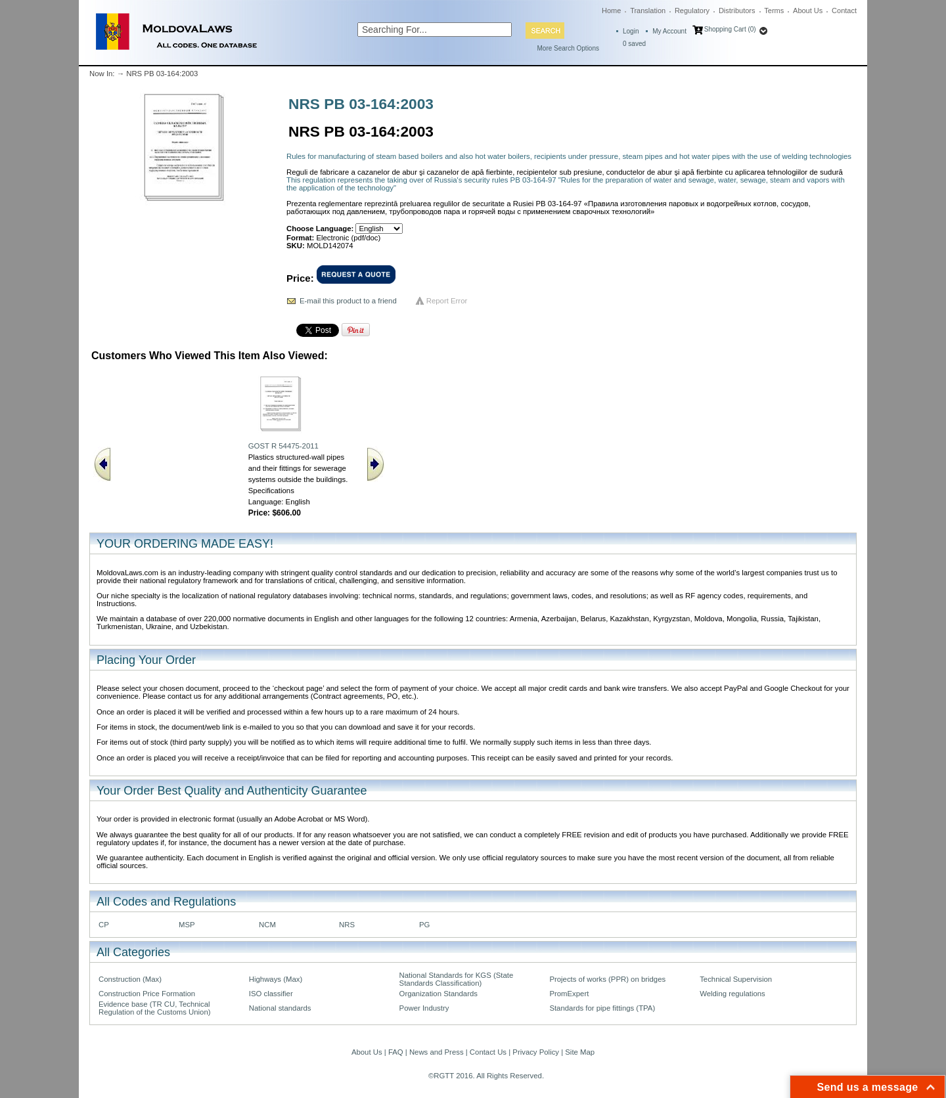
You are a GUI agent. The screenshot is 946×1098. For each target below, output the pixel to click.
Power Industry (424, 1008)
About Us (807, 10)
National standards (280, 1008)
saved (634, 43)
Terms (774, 10)
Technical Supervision (736, 979)
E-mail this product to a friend (348, 301)
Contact (844, 10)
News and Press (436, 1052)
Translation (647, 10)
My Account (669, 31)
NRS (347, 925)
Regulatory (692, 10)
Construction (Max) (130, 979)
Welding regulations (732, 994)
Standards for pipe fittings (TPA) (602, 1008)
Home (611, 10)
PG (424, 925)
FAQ (395, 1052)
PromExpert (569, 994)
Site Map (580, 1052)
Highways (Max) (275, 979)
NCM (267, 925)
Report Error (447, 301)
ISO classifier (271, 994)
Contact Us (488, 1052)
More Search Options (568, 48)
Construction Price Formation (147, 994)
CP (104, 925)
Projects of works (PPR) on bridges (607, 979)
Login (631, 31)
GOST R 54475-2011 (283, 446)
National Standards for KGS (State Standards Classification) (456, 979)
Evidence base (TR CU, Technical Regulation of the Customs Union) (154, 1008)
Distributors (737, 10)
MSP (187, 925)
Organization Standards (438, 994)
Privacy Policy (535, 1052)
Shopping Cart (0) (730, 29)
